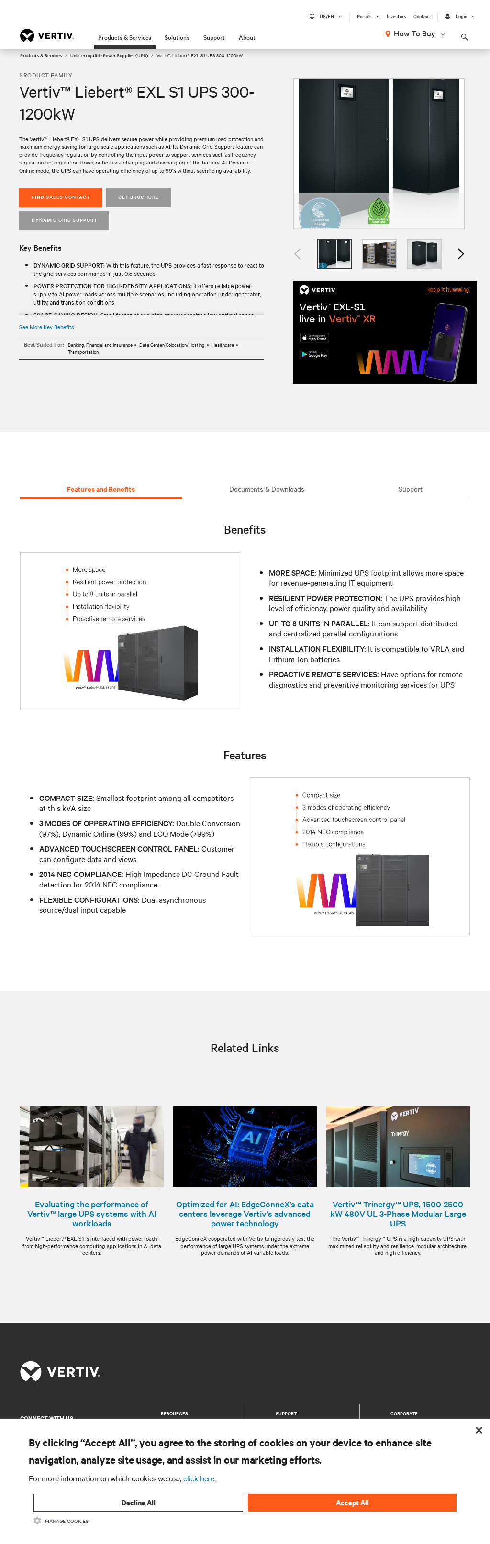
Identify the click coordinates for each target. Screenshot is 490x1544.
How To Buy (414, 33)
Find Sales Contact (61, 196)
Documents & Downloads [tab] (266, 488)
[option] (379, 153)
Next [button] (460, 254)
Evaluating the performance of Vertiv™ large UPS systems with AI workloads (91, 1213)
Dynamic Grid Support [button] (64, 219)
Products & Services (124, 37)
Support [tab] (411, 488)
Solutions (177, 37)
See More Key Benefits (46, 326)
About (247, 37)
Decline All (139, 1502)
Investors (396, 16)
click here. (199, 1478)
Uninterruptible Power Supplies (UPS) (109, 55)
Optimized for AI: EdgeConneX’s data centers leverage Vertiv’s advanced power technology (245, 1213)
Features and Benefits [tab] (101, 488)
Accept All (352, 1502)
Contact (421, 16)
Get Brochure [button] (138, 196)
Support (214, 37)
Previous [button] (297, 254)
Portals (364, 16)
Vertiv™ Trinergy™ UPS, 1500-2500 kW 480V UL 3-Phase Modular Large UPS (398, 1213)
